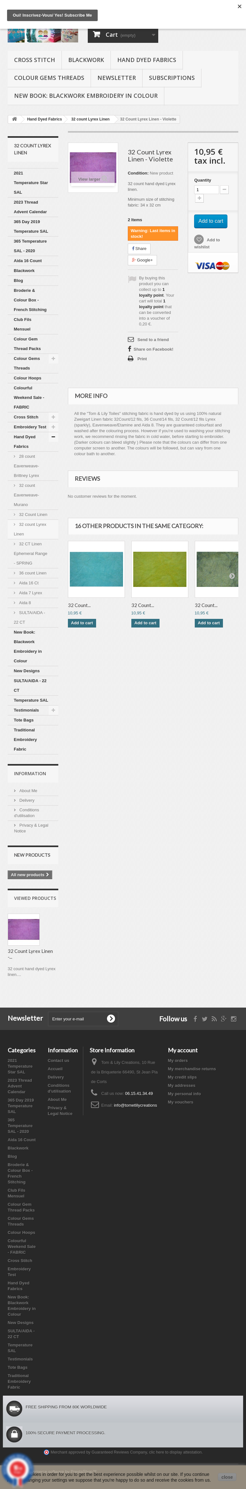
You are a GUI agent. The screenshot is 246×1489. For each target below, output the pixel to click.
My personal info (184, 1093)
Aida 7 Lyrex (30, 592)
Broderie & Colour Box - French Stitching (30, 300)
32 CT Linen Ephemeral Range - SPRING (30, 553)
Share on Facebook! (153, 349)
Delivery (26, 800)
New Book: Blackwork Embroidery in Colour (86, 95)
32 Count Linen (32, 514)
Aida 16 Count (28, 260)
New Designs (27, 670)
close (227, 1477)
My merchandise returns (192, 1068)
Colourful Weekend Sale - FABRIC (29, 397)
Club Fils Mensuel (22, 324)
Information (30, 773)
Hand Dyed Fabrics (146, 60)
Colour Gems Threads (49, 78)
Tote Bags (24, 720)
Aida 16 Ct (28, 583)
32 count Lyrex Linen (30, 529)
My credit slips (182, 1077)
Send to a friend (153, 339)
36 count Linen (32, 573)
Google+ (142, 260)
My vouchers (180, 1102)
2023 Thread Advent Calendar (30, 207)
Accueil (55, 1068)
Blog (18, 280)
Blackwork (86, 60)
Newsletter (116, 78)
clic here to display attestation (175, 1452)
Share (139, 248)
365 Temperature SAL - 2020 (30, 246)
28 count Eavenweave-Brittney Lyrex (26, 466)
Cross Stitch (34, 60)
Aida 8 (24, 602)
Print (142, 358)
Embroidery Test (30, 427)
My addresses (181, 1085)
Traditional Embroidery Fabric (25, 740)
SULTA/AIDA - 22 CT (29, 617)
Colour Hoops (27, 378)
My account (183, 1050)
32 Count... (79, 605)
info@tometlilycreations (135, 1105)
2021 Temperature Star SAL (31, 183)
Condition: (138, 173)
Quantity (202, 180)
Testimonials (26, 710)
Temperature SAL (31, 700)
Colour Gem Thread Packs (27, 344)
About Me (27, 790)
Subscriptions (172, 78)
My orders (178, 1060)
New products (32, 855)
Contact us (58, 1060)
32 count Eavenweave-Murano (26, 495)
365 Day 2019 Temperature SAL (31, 226)
